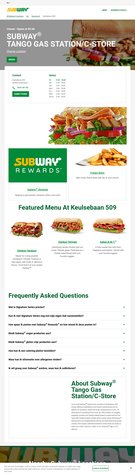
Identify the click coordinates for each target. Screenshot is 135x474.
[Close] (131, 468)
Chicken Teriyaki (67, 241)
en (8, 3)
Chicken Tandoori (27, 250)
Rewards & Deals (119, 10)
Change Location (16, 51)
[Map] (37, 407)
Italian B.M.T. (108, 241)
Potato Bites (97, 172)
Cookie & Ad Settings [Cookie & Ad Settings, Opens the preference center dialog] (100, 468)
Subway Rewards (37, 189)
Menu (104, 10)
